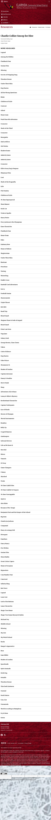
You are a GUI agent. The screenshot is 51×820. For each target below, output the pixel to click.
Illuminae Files (6, 194)
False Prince (5, 381)
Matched (4, 497)
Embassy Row (5, 265)
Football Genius (6, 314)
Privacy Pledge (28, 764)
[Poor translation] (5, 795)
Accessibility (20, 764)
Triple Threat (5, 323)
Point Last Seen (6, 350)
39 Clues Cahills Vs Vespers (10, 511)
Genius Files (5, 87)
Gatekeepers (5, 457)
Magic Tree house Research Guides (12, 636)
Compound (4, 547)
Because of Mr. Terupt (8, 529)
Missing (3, 649)
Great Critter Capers (7, 582)
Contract (4, 127)
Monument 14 (5, 386)
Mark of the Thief (7, 149)
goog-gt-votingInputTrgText (18, 800)
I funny (3, 493)
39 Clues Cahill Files (7, 506)
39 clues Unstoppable (8, 515)
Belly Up (3, 448)
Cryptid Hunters (6, 453)
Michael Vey (5, 640)
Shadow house (5, 172)
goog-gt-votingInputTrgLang (32, 798)
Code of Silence (6, 372)
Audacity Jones (6, 176)
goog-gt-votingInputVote (30, 800)
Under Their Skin (6, 279)
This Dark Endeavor (7, 707)
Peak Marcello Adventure (9, 140)
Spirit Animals (6, 689)
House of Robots (6, 270)
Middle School (5, 645)
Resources (34, 48)
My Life (3, 654)
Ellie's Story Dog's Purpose (9, 189)
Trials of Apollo (6, 234)
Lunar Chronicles (6, 627)
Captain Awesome (7, 395)
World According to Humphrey (11, 730)
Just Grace (4, 609)
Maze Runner (5, 225)
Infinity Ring (5, 605)
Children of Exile (6, 122)
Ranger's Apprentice (7, 667)
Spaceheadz (4, 685)
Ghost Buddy (5, 578)
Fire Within (5, 569)
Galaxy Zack (5, 359)
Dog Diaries (4, 109)
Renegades (4, 158)
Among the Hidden (7, 78)
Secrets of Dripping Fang (9, 96)
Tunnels (3, 480)
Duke (2, 261)
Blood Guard (5, 337)
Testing (3, 292)
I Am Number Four (7, 596)
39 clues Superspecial (8, 221)
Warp (2, 408)
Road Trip (4, 332)
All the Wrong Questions (9, 113)
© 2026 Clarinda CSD (12, 764)
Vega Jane (4, 355)
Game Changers (6, 488)
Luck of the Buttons (7, 622)
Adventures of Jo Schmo (8, 413)
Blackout (4, 283)
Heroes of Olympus (7, 435)
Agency (3, 520)
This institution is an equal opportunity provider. (11, 768)
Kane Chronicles (6, 247)
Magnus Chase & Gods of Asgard (11, 341)
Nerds (3, 663)
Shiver (3, 475)
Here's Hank (5, 404)
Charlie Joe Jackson (7, 542)
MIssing (3, 91)
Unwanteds (4, 725)
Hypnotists (4, 591)
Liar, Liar (4, 721)
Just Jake (3, 328)
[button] (25, 43)
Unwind (3, 712)
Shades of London (7, 681)
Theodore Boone (6, 100)
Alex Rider (4, 524)
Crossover (4, 145)
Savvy (3, 310)
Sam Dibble (4, 676)
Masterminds (5, 319)
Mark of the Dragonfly (8, 203)
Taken (3, 368)
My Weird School (6, 658)
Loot (2, 198)
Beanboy (3, 444)
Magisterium (5, 274)
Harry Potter (5, 238)
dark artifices (5, 163)
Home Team (5, 256)
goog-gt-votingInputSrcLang (18, 798)
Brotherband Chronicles (9, 422)
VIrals (3, 502)
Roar (2, 672)
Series (3, 739)
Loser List (4, 618)
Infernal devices (6, 462)
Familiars (4, 560)
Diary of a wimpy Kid (8, 551)
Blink (3, 118)
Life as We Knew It (7, 466)
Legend (3, 73)
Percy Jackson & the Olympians (11, 243)
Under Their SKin (6, 105)
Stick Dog (4, 694)
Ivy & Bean (4, 734)
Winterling (4, 296)
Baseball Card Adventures (9, 305)
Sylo (2, 207)
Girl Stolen (4, 167)
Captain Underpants (7, 426)
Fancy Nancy (5, 564)
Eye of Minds (5, 430)
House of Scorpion (7, 587)
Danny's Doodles (6, 399)
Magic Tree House (7, 631)
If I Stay (3, 484)
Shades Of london (6, 390)
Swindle (3, 698)
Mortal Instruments (7, 439)
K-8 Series (48, 48)
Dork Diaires (5, 716)
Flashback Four (6, 82)
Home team (4, 136)
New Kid (3, 471)
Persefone (4, 288)
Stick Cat (4, 230)
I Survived (4, 600)
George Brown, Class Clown (10, 363)
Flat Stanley (5, 212)
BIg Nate (3, 538)
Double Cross (5, 301)
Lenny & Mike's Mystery (9, 417)
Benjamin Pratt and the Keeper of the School (15, 533)
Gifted (3, 131)
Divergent (4, 555)
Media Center (41, 48)
